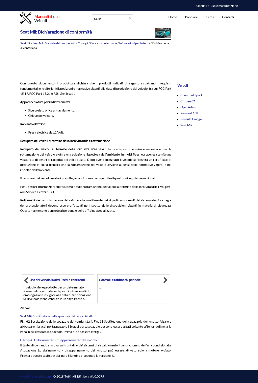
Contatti (228, 17)
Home (172, 17)
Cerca (210, 17)
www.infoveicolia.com (35, 376)
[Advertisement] (95, 64)
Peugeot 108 (189, 113)
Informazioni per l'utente (134, 43)
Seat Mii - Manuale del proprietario (54, 43)
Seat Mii (25, 43)
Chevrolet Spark (191, 95)
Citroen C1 (188, 101)
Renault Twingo (191, 119)
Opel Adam (188, 107)
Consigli (83, 43)
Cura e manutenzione (103, 43)
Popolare (191, 17)
